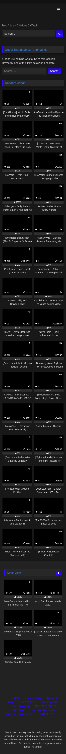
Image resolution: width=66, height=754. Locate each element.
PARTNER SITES (45, 706)
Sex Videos (20, 710)
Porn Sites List (21, 706)
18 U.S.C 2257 (27, 702)
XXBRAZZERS (48, 714)
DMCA (15, 698)
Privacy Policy (33, 698)
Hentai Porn (27, 714)
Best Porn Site (49, 702)
